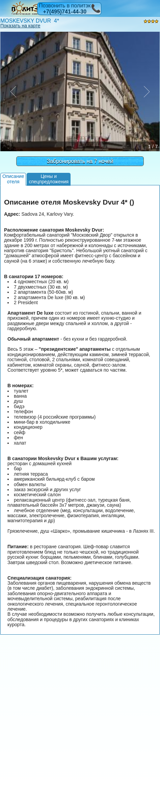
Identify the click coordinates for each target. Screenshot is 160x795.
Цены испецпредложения (49, 179)
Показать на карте (20, 25)
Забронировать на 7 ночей (80, 161)
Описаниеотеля (13, 179)
